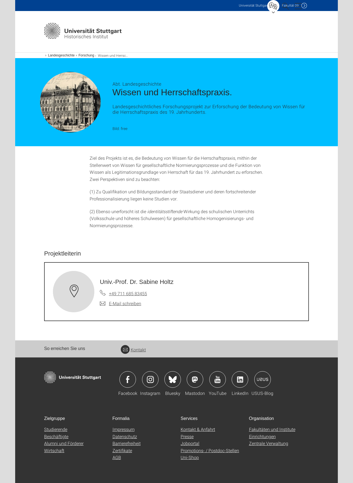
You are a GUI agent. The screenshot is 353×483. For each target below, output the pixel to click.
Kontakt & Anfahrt (198, 429)
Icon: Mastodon (195, 379)
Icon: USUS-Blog (262, 379)
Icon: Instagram (150, 379)
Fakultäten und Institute (272, 429)
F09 (290, 5)
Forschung (86, 55)
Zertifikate (122, 450)
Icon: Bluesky (172, 379)
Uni (254, 5)
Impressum (124, 429)
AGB (117, 457)
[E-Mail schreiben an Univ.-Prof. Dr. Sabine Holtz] (120, 303)
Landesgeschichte (61, 55)
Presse (187, 436)
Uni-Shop (190, 457)
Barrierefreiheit (127, 443)
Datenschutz (125, 436)
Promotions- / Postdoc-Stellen (210, 450)
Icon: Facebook (127, 379)
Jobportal (190, 443)
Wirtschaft (54, 450)
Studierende (55, 429)
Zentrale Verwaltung (268, 443)
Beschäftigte (56, 436)
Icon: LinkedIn (240, 379)
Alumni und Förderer (64, 443)
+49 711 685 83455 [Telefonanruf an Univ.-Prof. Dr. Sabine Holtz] (128, 293)
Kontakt (133, 349)
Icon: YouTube (217, 379)
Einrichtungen (262, 436)
